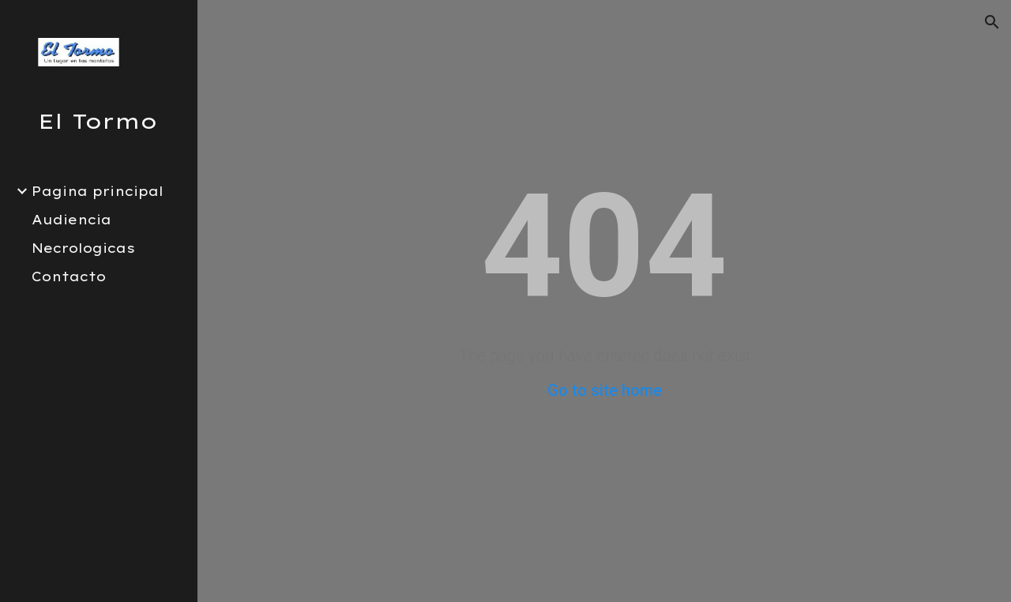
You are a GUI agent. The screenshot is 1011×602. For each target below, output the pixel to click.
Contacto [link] (69, 276)
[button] (992, 22)
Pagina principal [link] (97, 191)
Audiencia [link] (71, 220)
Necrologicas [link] (83, 248)
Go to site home (604, 390)
